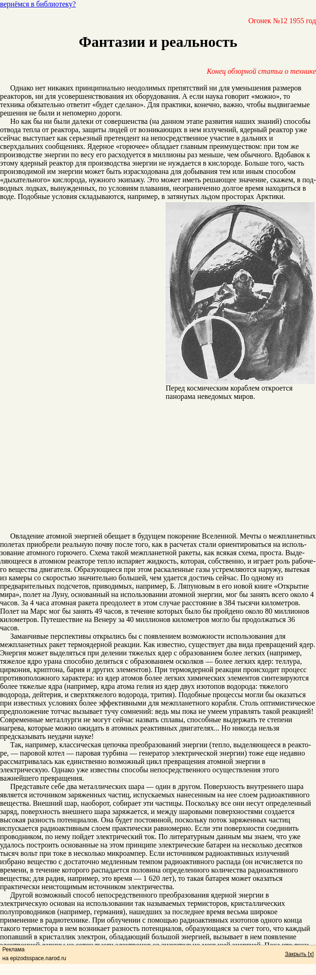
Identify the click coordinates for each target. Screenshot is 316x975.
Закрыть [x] (299, 954)
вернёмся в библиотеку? (38, 4)
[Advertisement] (158, 467)
